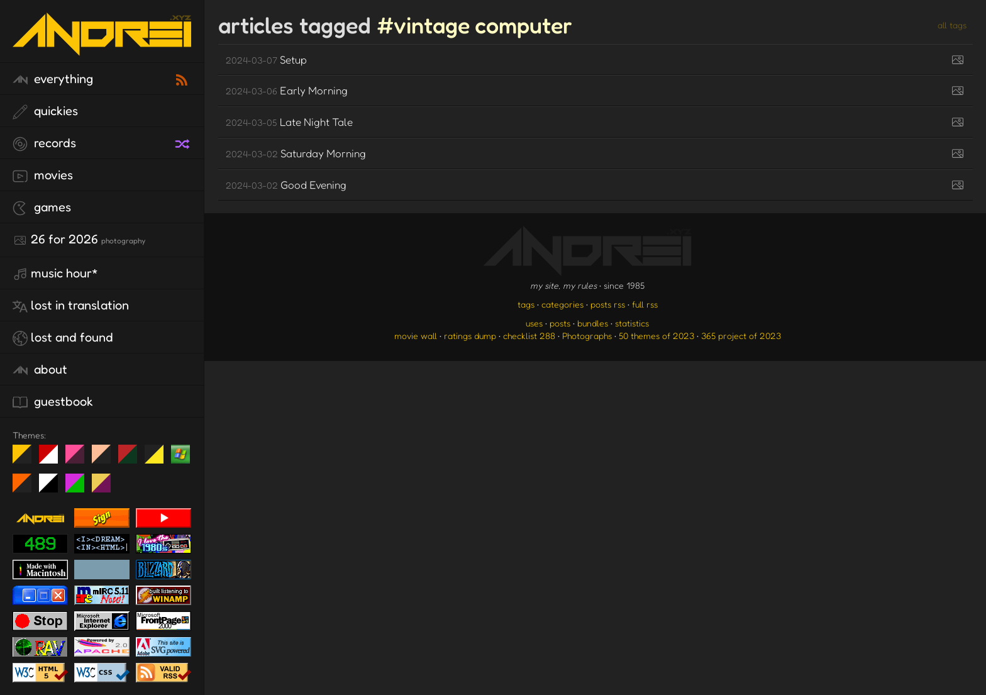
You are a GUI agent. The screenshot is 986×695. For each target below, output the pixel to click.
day (53, 459)
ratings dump (470, 335)
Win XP (180, 454)
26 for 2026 (79, 239)
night (26, 459)
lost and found (63, 338)
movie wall (415, 335)
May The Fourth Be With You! (158, 459)
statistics (632, 323)
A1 (79, 488)
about (40, 370)
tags (526, 304)
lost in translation (71, 305)
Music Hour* (55, 273)
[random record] (183, 142)
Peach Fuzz (106, 459)
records (44, 143)
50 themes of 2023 (656, 335)
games (42, 207)
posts (560, 323)
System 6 (53, 488)
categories (562, 304)
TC (106, 488)
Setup (266, 59)
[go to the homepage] (102, 47)
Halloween (26, 488)
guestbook (53, 402)
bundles (592, 323)
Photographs (587, 335)
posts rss (607, 304)
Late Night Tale (289, 121)
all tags (952, 24)
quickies (45, 111)
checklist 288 (529, 335)
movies (43, 175)
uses (534, 323)
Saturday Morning (296, 153)
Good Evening (286, 184)
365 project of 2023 (741, 335)
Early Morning (287, 90)
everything (53, 79)
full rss (645, 304)
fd (79, 459)
